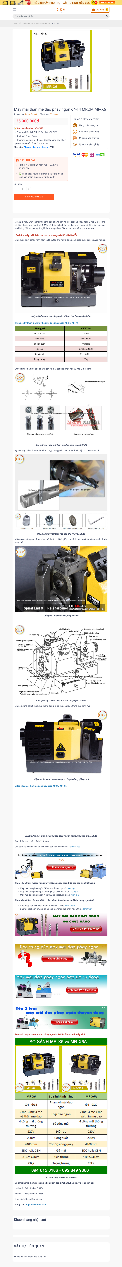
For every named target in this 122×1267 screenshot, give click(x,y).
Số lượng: (18, 184)
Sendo (45, 147)
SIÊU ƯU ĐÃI (25, 160)
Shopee (27, 147)
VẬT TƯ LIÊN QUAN (29, 1246)
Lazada (37, 147)
